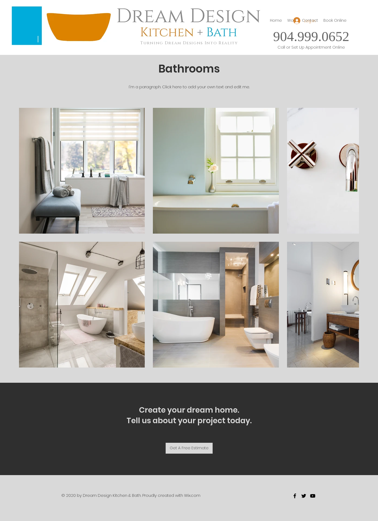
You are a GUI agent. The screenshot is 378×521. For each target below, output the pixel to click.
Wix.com (192, 495)
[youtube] (313, 496)
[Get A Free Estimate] (189, 448)
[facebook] (295, 496)
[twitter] (304, 496)
